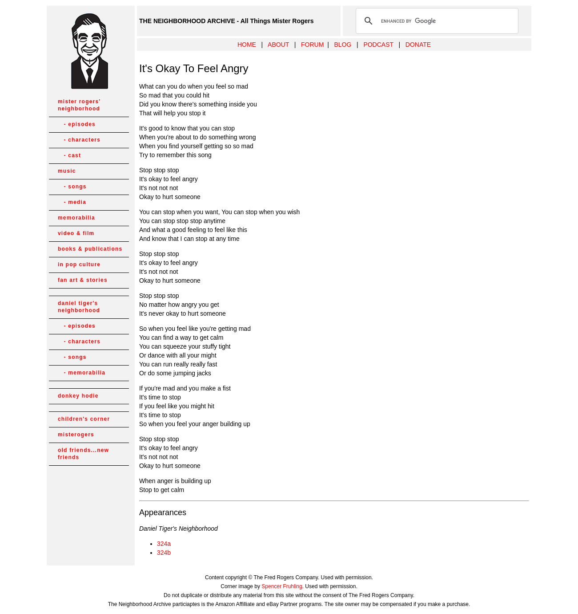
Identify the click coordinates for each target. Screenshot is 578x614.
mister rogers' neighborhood (79, 105)
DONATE (418, 44)
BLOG (342, 44)
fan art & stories (83, 280)
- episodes (77, 124)
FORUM (312, 44)
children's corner (84, 419)
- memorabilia (81, 373)
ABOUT (278, 44)
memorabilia (76, 218)
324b (164, 552)
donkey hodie (78, 396)
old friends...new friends (83, 453)
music (67, 171)
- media (72, 202)
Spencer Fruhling (281, 586)
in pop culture (79, 264)
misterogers (76, 434)
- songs (72, 186)
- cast (69, 155)
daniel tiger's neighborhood (79, 306)
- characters (79, 140)
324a (164, 543)
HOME (246, 44)
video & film (76, 233)
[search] (435, 21)
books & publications (90, 249)
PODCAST (378, 44)
